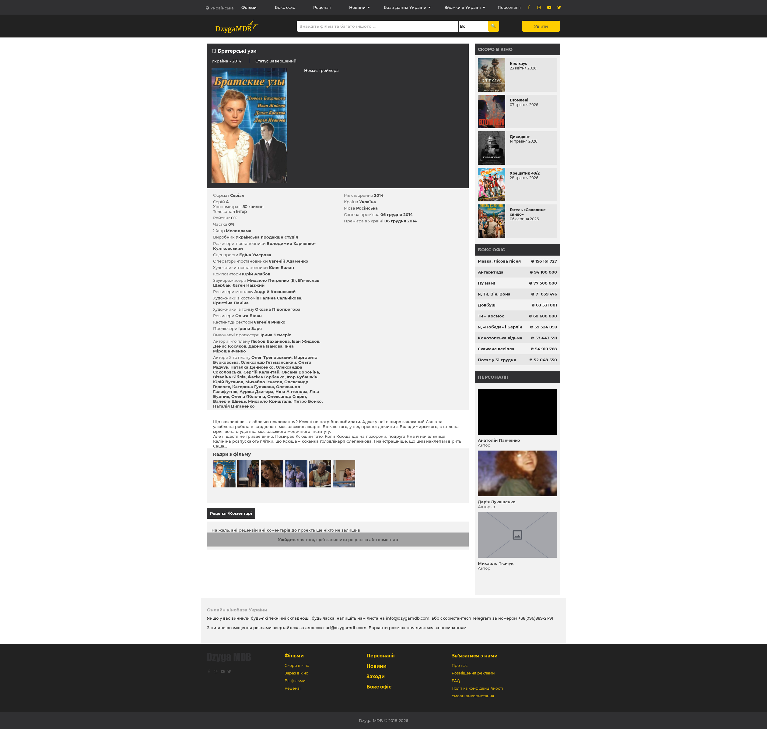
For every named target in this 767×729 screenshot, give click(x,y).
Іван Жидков (305, 341)
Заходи (375, 676)
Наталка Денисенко (252, 367)
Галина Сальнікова (280, 297)
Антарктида (490, 272)
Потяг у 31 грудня (497, 359)
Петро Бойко (307, 401)
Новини (357, 7)
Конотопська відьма (500, 337)
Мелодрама (238, 230)
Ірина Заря (250, 328)
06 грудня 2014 (396, 214)
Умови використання (473, 696)
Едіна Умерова (255, 254)
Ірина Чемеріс (276, 334)
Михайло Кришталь (269, 401)
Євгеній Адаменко (288, 261)
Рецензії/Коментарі (231, 513)
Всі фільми (295, 680)
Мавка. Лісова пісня (499, 261)
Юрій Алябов (256, 273)
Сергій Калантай (261, 372)
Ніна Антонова (291, 391)
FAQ (456, 680)
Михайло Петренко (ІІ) (271, 280)
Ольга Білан (248, 315)
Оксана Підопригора (277, 309)
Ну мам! (486, 283)
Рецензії (322, 7)
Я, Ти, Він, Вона (494, 294)
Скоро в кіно (495, 49)
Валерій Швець (229, 401)
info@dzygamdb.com (407, 618)
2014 (378, 195)
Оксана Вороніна (300, 372)
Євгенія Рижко (269, 322)
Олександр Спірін (286, 396)
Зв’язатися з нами (475, 656)
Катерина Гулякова (253, 386)
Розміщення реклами (473, 673)
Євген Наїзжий (248, 285)
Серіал (237, 195)
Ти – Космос (491, 315)
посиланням (453, 627)
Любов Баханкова (270, 341)
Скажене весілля (496, 348)
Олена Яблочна (248, 396)
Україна (220, 60)
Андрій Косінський (275, 291)
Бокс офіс (285, 7)
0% (234, 217)
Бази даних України (405, 7)
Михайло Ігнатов (263, 381)
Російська (367, 208)
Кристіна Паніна (231, 302)
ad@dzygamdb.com (346, 627)
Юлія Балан (281, 267)
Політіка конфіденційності (477, 688)
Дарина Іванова (265, 346)
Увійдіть (287, 536)
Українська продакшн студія (267, 237)
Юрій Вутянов (228, 381)
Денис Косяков (229, 346)
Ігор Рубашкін (302, 376)
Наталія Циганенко (234, 406)
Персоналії (509, 7)
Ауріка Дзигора (256, 391)
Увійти (541, 26)
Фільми (249, 7)
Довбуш (487, 305)
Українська (222, 7)
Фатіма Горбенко (266, 376)
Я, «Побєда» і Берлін (500, 326)
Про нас (460, 665)
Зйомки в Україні (463, 7)
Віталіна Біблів (229, 376)
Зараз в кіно (296, 673)
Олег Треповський (271, 357)
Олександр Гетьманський (268, 362)
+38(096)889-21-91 (535, 618)
